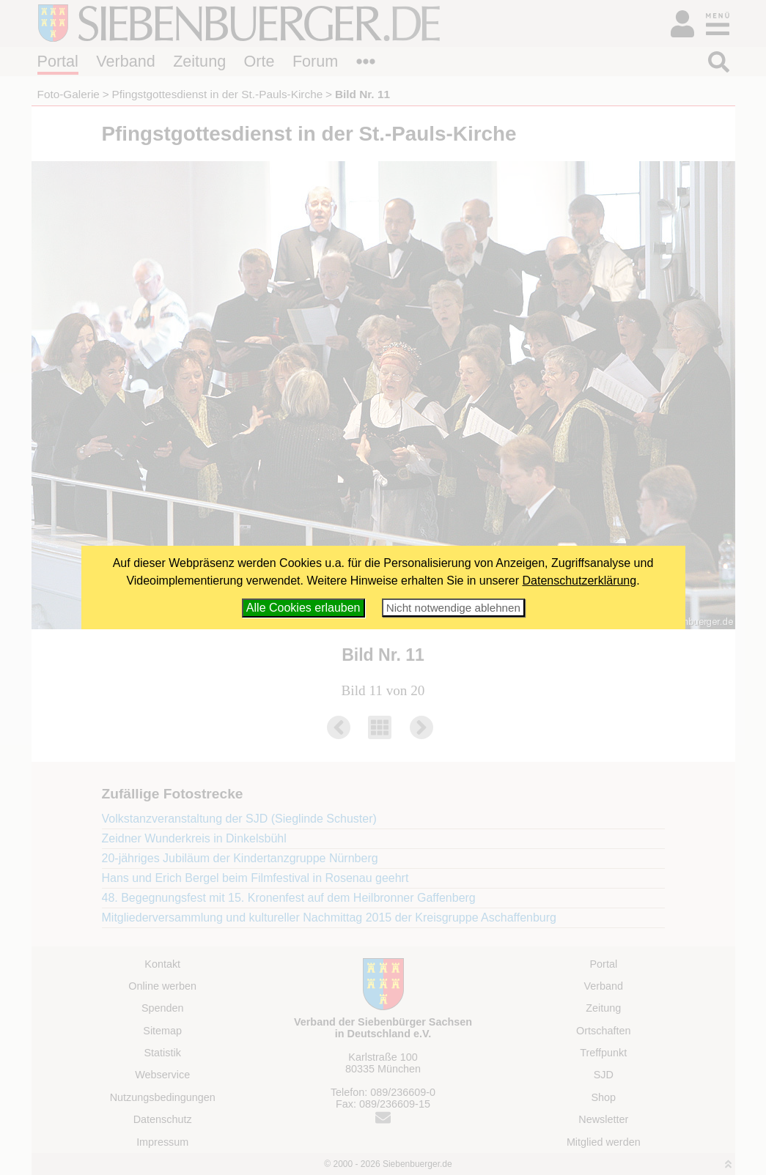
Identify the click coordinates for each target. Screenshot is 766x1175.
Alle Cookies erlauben (303, 607)
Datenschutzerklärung (580, 580)
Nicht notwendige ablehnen (453, 607)
